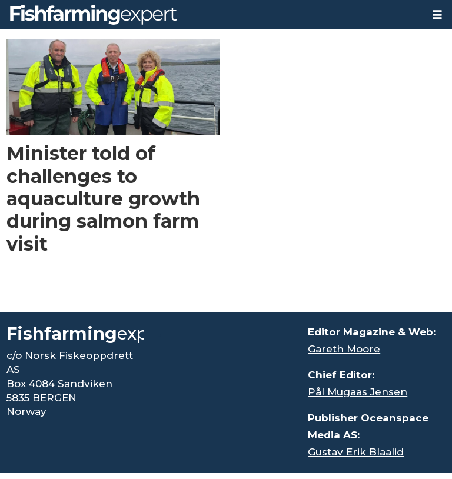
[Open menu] (437, 15)
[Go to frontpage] (93, 15)
